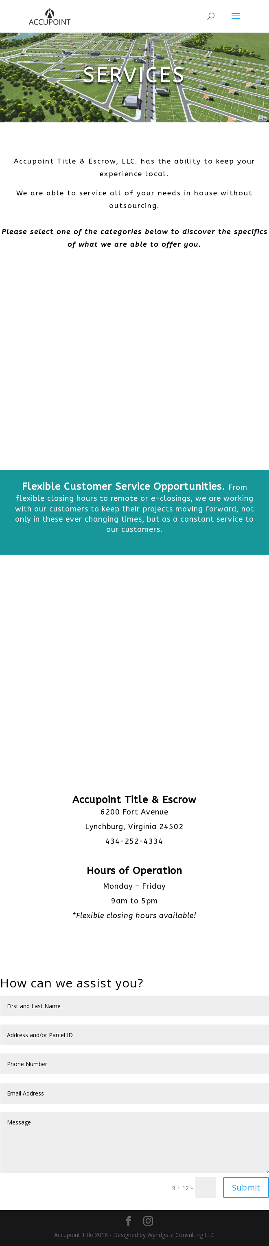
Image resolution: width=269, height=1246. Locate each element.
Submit (246, 1187)
